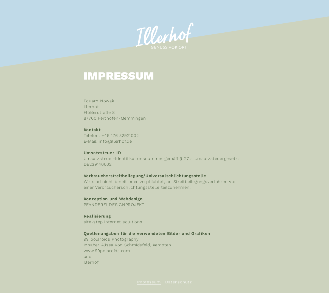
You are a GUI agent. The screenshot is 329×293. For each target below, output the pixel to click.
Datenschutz (178, 282)
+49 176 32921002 (120, 135)
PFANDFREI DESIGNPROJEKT (114, 204)
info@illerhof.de (115, 141)
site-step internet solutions (113, 221)
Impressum (149, 282)
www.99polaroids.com (107, 250)
